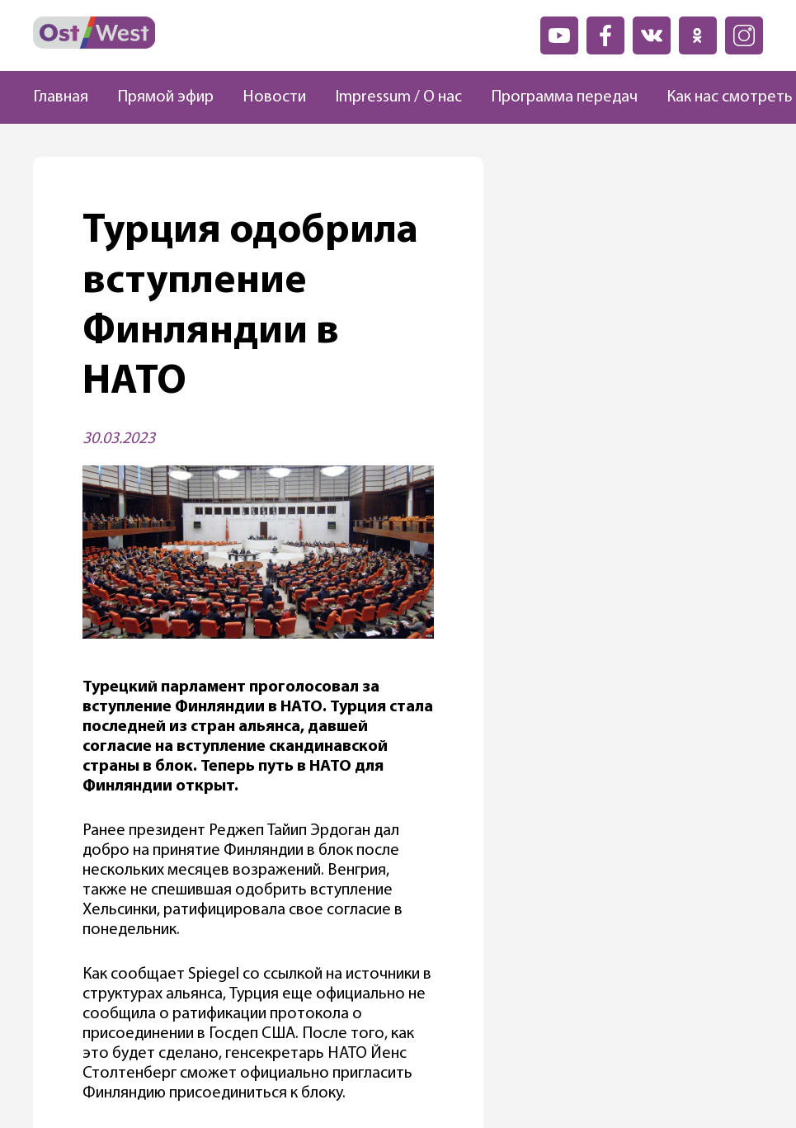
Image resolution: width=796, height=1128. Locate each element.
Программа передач (564, 97)
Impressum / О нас (398, 97)
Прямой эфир (165, 97)
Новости (274, 97)
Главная (60, 97)
